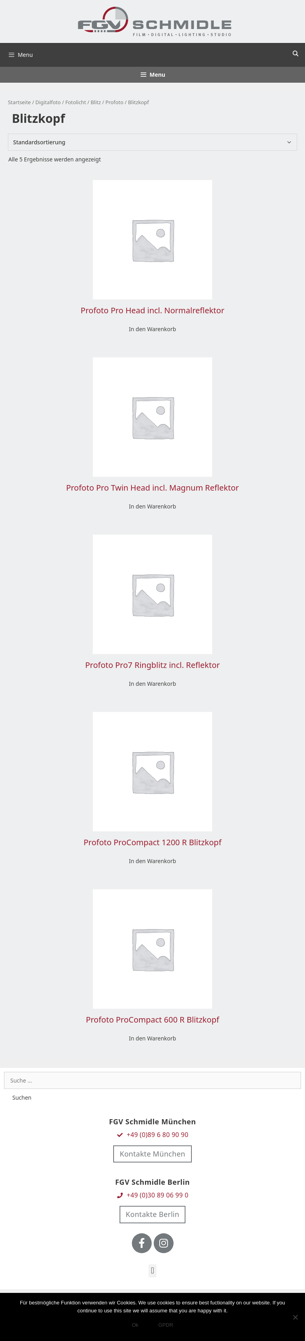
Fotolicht (75, 102)
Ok (135, 1325)
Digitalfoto (48, 102)
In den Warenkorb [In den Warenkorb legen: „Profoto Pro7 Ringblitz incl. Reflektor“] (152, 683)
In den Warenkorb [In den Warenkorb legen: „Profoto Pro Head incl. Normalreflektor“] (152, 329)
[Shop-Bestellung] (152, 142)
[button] (152, 1270)
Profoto (114, 102)
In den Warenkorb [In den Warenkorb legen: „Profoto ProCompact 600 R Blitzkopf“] (152, 1038)
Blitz (96, 102)
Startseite (19, 102)
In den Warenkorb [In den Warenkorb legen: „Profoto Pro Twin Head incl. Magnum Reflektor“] (152, 506)
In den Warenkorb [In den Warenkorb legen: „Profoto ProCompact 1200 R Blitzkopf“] (152, 861)
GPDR (166, 1325)
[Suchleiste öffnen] (295, 53)
